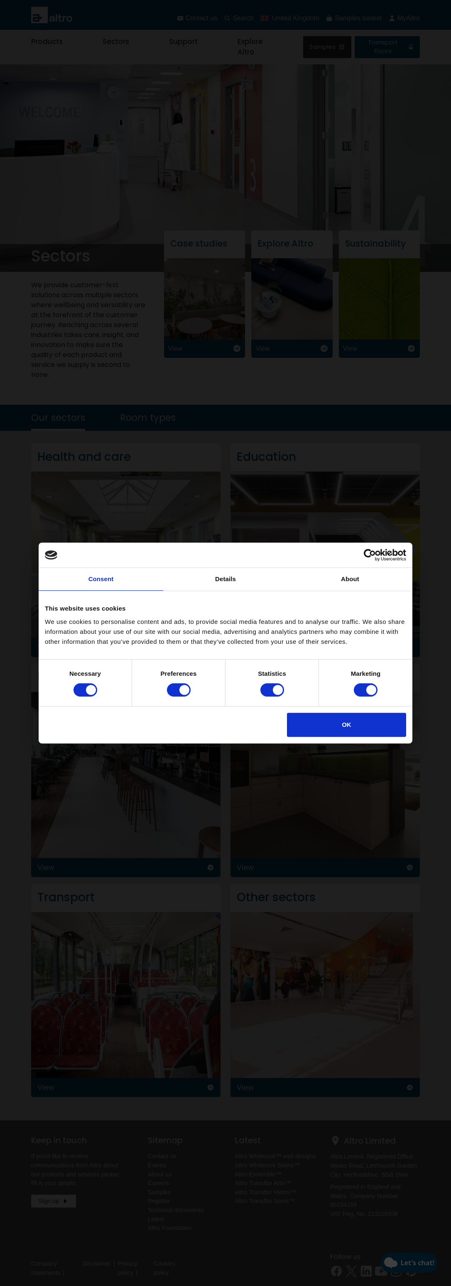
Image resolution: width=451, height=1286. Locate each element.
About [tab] (350, 578)
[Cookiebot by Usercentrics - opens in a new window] (369, 555)
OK (346, 724)
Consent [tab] (101, 578)
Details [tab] (225, 578)
